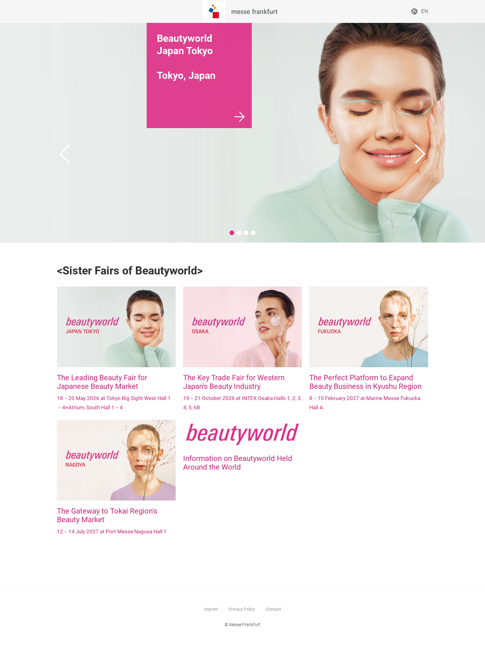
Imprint (211, 609)
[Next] (420, 133)
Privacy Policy (242, 609)
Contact (273, 609)
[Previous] (64, 133)
